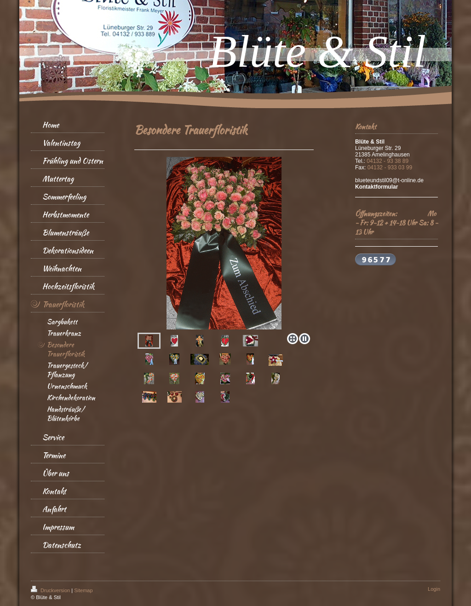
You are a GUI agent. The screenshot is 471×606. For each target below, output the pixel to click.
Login (434, 589)
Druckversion (51, 590)
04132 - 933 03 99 (390, 167)
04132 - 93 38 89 (387, 161)
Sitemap (83, 590)
